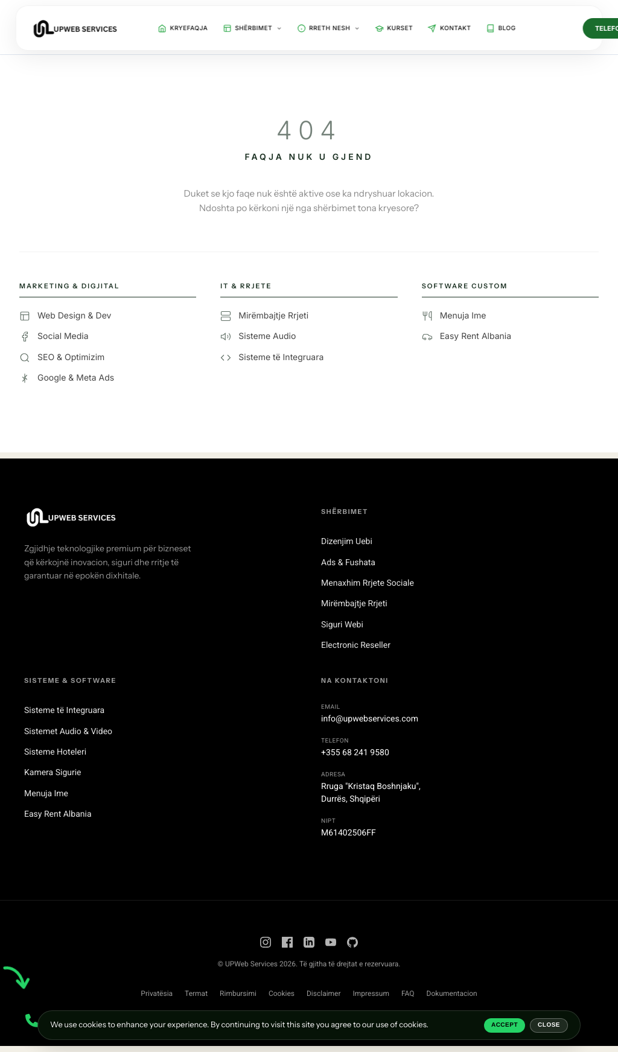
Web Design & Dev (65, 316)
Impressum (371, 993)
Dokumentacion (452, 993)
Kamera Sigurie (52, 773)
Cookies (282, 993)
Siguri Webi (342, 625)
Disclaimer (324, 993)
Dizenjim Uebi (346, 542)
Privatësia (157, 993)
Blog (500, 28)
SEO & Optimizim (61, 357)
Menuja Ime (454, 316)
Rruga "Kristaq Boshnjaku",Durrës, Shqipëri (371, 793)
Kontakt (449, 28)
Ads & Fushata (348, 563)
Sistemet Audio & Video (68, 732)
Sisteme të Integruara (271, 357)
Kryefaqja (183, 28)
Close (549, 1025)
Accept (504, 1025)
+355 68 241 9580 (355, 753)
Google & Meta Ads (66, 378)
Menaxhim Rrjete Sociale (367, 583)
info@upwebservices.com (369, 719)
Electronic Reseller (355, 645)
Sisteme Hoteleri (55, 752)
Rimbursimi (238, 993)
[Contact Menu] (31, 1020)
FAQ (408, 993)
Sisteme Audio (258, 336)
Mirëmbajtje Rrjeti (264, 316)
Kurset (394, 28)
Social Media (54, 336)
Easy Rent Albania (466, 336)
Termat (196, 993)
